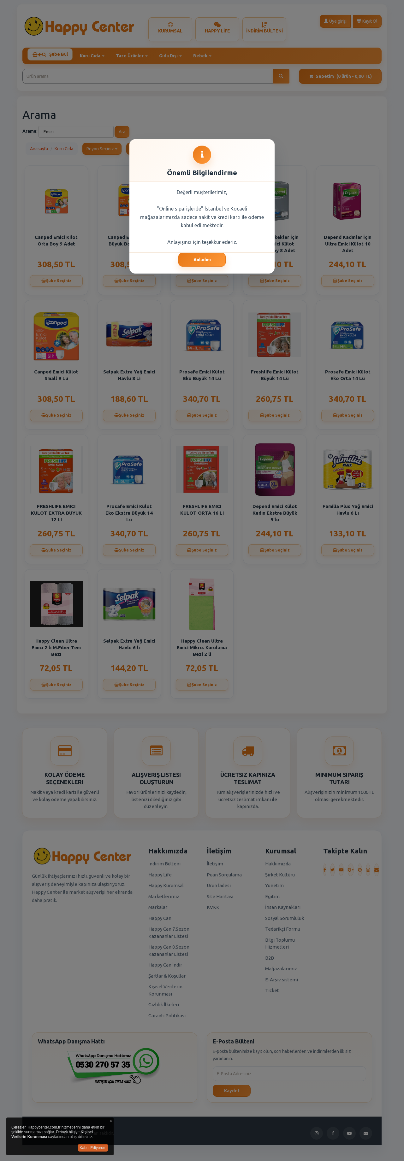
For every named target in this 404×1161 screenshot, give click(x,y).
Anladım (202, 259)
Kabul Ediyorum (93, 1148)
